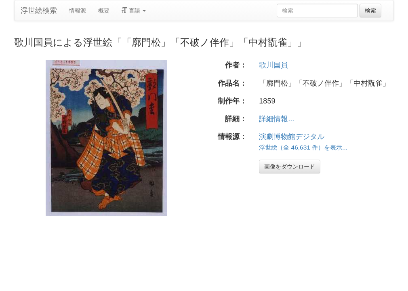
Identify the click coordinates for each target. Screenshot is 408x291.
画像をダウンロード (289, 166)
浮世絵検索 (39, 10)
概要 (103, 10)
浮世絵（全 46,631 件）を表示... (303, 147)
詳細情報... (276, 119)
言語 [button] (134, 10)
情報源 (77, 10)
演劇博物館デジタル (291, 137)
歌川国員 (273, 65)
